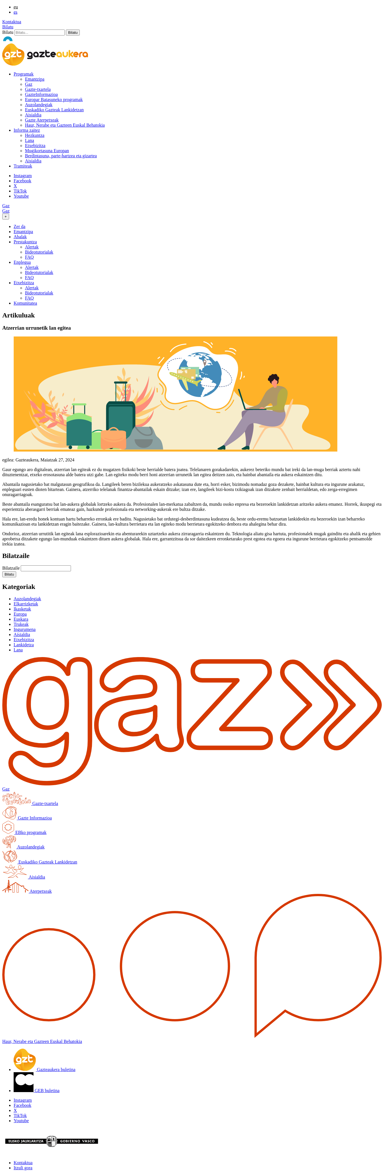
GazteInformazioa (41, 94)
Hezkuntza (34, 135)
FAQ (29, 257)
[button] (9, 574)
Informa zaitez (27, 130)
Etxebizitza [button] (24, 282)
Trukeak (21, 624)
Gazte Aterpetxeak (42, 120)
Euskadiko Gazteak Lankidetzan (54, 109)
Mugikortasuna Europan (47, 150)
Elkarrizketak (26, 603)
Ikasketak (22, 609)
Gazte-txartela (38, 89)
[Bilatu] (39, 32)
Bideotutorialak (39, 252)
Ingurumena (24, 629)
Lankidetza (24, 644)
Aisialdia (33, 114)
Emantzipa (34, 79)
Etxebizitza (35, 145)
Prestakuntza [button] (25, 241)
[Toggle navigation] (5, 216)
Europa (20, 614)
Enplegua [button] (22, 262)
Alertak (32, 246)
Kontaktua (11, 21)
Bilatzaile (11, 568)
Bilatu (7, 26)
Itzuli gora (23, 1167)
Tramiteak (23, 166)
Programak (23, 74)
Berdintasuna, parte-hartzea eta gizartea (61, 155)
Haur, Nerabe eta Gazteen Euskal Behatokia (65, 125)
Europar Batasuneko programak (54, 99)
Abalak (20, 236)
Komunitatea (25, 303)
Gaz (28, 84)
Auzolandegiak (39, 104)
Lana (29, 140)
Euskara (21, 619)
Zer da (19, 226)
